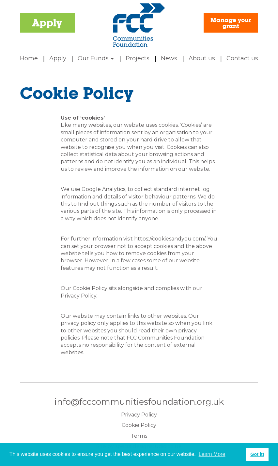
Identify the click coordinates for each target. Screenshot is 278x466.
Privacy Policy (78, 296)
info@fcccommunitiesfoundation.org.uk (139, 402)
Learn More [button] (212, 454)
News (169, 58)
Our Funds (96, 58)
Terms (139, 436)
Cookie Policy (139, 425)
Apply (47, 23)
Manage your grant (230, 22)
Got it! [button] (257, 454)
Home (29, 58)
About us (202, 58)
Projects (137, 58)
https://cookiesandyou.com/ (169, 239)
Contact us (242, 58)
